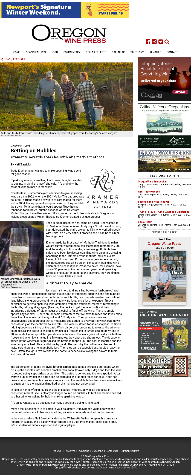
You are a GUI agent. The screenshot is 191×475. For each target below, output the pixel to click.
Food (54, 52)
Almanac (155, 52)
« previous (157, 232)
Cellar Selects (96, 52)
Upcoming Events (164, 176)
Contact (172, 52)
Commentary (71, 52)
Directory (137, 52)
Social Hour (145, 222)
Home (16, 52)
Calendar (118, 52)
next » (174, 232)
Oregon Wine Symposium (152, 181)
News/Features (36, 52)
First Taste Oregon (149, 191)
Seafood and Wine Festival (153, 201)
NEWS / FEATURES (13, 59)
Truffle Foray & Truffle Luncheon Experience (163, 211)
